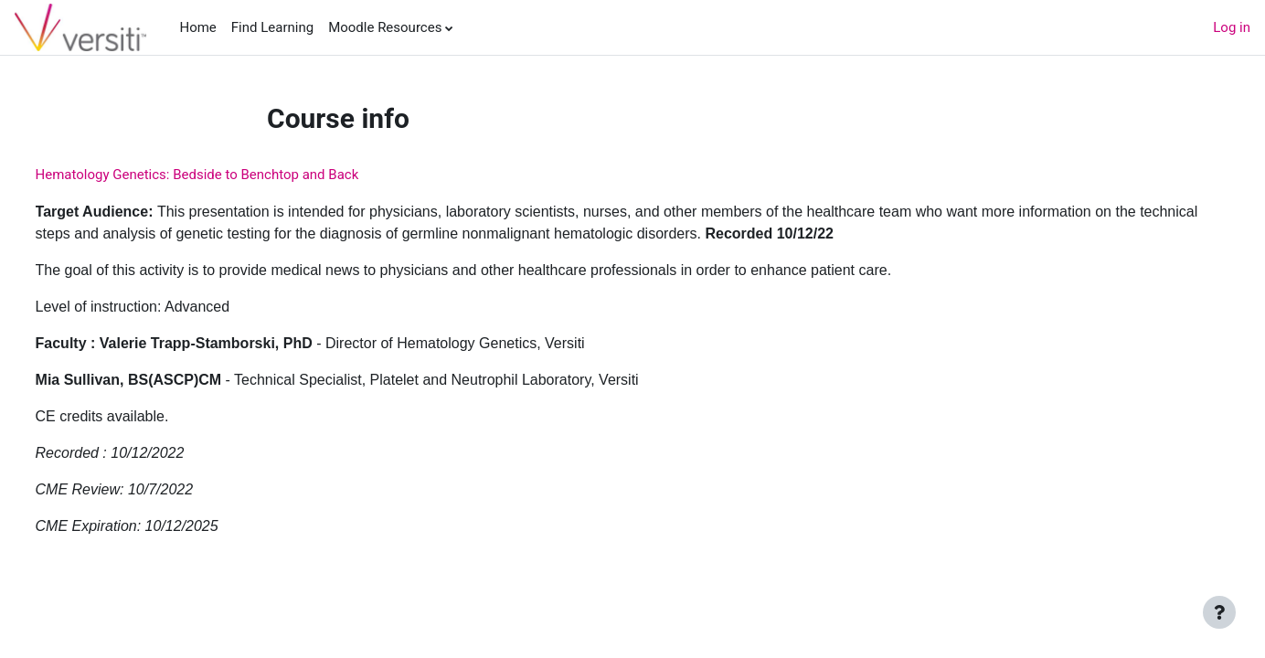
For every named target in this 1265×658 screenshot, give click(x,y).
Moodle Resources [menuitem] (384, 27)
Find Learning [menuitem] (272, 27)
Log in (1231, 27)
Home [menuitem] (197, 27)
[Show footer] (1219, 612)
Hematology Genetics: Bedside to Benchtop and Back (231, 174)
